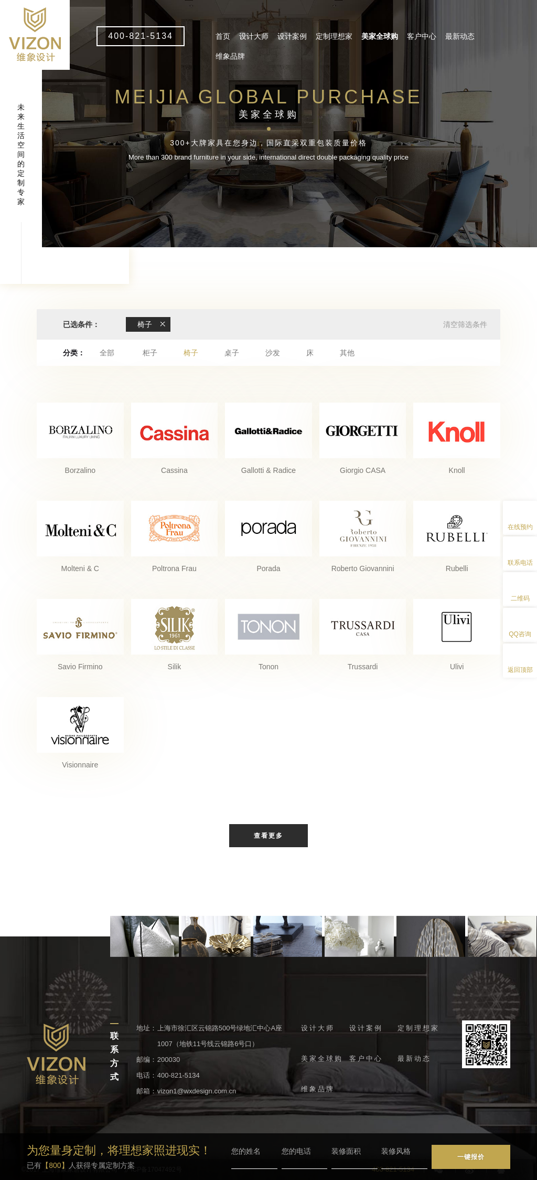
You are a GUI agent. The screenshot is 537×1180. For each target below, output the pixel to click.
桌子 (231, 353)
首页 (223, 36)
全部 (107, 353)
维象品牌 (230, 56)
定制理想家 (334, 36)
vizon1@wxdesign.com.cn (196, 1091)
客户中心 (421, 36)
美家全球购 (379, 36)
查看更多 (268, 835)
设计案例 (292, 36)
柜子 (150, 353)
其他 (347, 353)
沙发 (272, 353)
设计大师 (253, 36)
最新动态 (460, 36)
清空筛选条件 (465, 324)
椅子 (191, 353)
